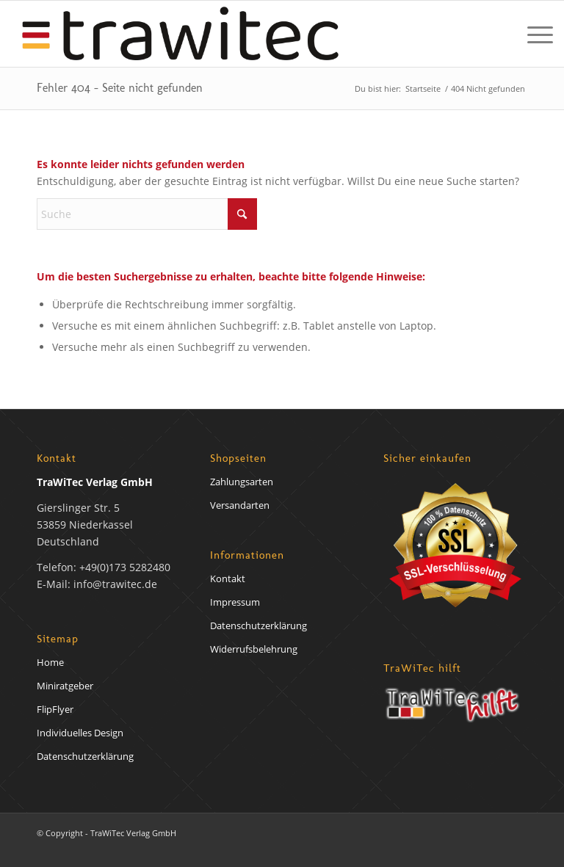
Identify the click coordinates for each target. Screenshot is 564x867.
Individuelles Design (80, 732)
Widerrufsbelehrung (253, 649)
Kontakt (227, 578)
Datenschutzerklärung (85, 756)
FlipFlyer (55, 709)
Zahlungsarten (241, 481)
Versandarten (240, 505)
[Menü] (533, 34)
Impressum (235, 602)
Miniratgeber (65, 685)
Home (50, 662)
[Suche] (147, 214)
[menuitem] (533, 34)
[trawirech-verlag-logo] (180, 34)
